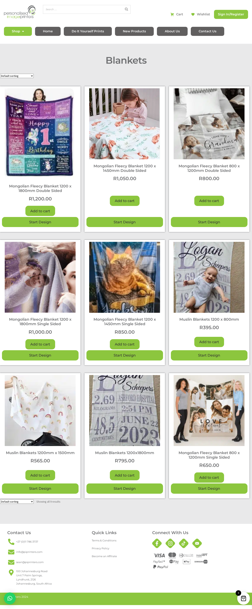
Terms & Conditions (104, 540)
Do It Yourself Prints (88, 31)
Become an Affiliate (104, 556)
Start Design (40, 222)
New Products (134, 31)
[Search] (126, 9)
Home (48, 31)
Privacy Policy (100, 548)
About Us (172, 31)
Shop (18, 31)
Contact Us (207, 31)
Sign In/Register (231, 14)
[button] (10, 598)
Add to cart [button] (40, 211)
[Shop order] (17, 76)
